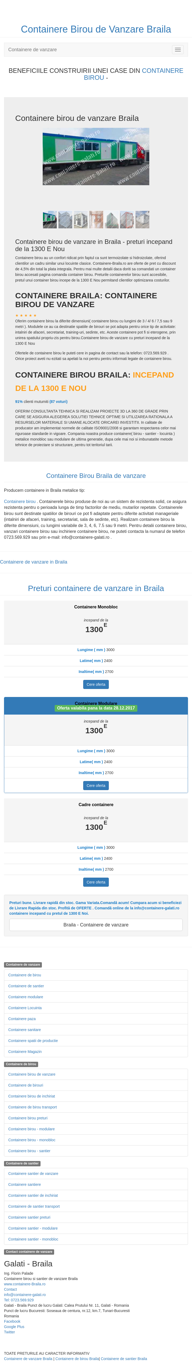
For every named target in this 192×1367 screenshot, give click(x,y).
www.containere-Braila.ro (25, 1284)
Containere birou (20, 501)
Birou (82, 29)
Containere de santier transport (34, 1206)
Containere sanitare (24, 1030)
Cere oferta (96, 684)
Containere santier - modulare (33, 1228)
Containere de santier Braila (124, 1359)
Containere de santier (26, 986)
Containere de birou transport (32, 1107)
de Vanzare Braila (133, 29)
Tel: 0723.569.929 (19, 1300)
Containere (45, 29)
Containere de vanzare (32, 49)
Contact (10, 1289)
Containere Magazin (25, 1051)
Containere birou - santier (29, 1151)
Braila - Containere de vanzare (96, 925)
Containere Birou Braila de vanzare (96, 475)
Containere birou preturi (27, 1118)
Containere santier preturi (29, 1217)
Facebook (12, 1321)
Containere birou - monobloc (31, 1140)
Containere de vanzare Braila (28, 1359)
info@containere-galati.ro (25, 1295)
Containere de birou (24, 975)
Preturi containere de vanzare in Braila (96, 588)
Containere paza (22, 1019)
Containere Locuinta (25, 1008)
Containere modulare (25, 997)
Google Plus (14, 1327)
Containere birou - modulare (31, 1129)
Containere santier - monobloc (33, 1239)
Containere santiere (24, 1184)
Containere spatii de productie (33, 1041)
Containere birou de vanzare (31, 1074)
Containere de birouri (25, 1085)
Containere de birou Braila (77, 1359)
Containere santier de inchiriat (33, 1195)
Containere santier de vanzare (33, 1173)
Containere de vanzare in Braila (33, 562)
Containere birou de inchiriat (31, 1096)
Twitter (9, 1332)
